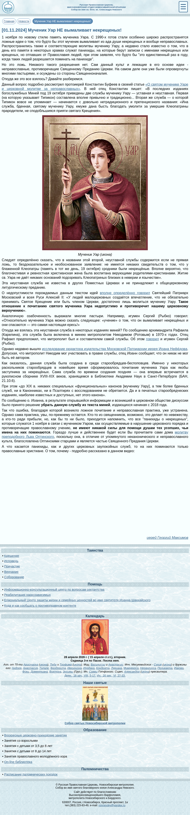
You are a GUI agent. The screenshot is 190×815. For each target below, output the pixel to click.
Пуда (53, 664)
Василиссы (98, 664)
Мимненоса (131, 668)
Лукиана (116, 668)
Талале (44, 668)
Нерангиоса (148, 668)
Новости (23, 21)
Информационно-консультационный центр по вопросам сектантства (54, 589)
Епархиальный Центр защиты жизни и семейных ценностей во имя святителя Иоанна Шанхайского (77, 600)
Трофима (66, 664)
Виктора (55, 671)
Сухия (158, 664)
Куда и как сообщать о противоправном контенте (40, 605)
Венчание (11, 572)
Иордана (89, 668)
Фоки (25, 671)
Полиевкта (164, 668)
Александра (132, 671)
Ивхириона (74, 668)
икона (43, 664)
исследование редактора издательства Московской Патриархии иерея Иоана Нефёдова (114, 349)
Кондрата (103, 668)
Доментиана (39, 671)
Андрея (17, 668)
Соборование (14, 577)
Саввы (93, 671)
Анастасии (115, 664)
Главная (9, 21)
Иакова (178, 668)
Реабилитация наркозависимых (27, 595)
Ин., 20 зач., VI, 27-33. (111, 675)
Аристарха (30, 664)
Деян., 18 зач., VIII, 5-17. (80, 675)
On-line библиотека (18, 762)
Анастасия (30, 668)
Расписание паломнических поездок (30, 774)
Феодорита (58, 668)
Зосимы (68, 671)
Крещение (11, 556)
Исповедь (11, 561)
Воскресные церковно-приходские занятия (35, 735)
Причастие (12, 566)
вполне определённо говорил (125, 293)
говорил (152, 339)
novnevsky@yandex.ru (112, 805)
